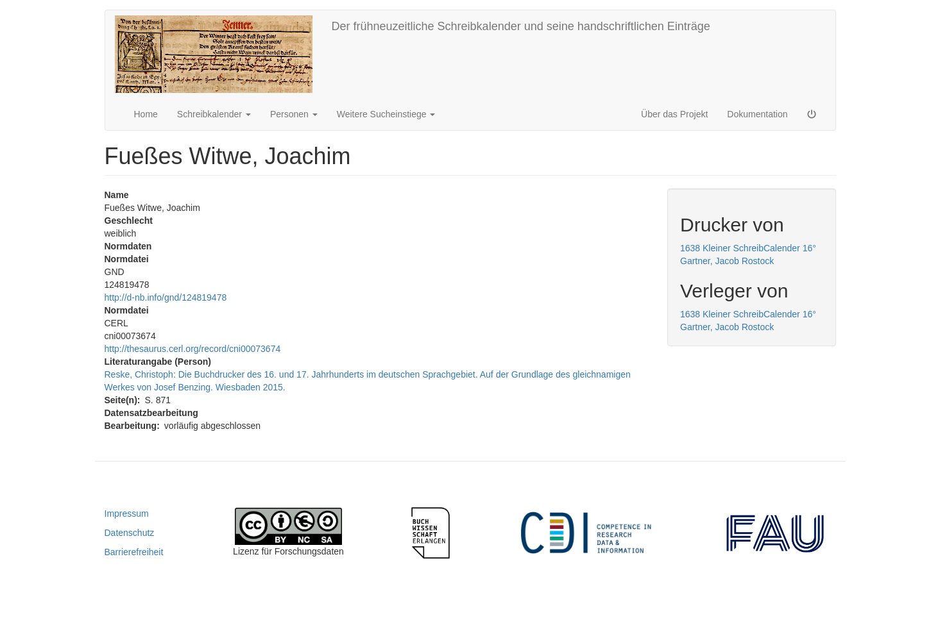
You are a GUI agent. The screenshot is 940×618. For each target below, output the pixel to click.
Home (146, 114)
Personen (294, 114)
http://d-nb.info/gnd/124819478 (166, 297)
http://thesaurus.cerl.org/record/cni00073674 (193, 349)
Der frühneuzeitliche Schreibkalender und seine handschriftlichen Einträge (521, 26)
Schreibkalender (214, 114)
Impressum (127, 513)
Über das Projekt (674, 114)
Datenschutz (130, 533)
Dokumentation (757, 114)
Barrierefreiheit (134, 552)
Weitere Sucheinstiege (386, 114)
